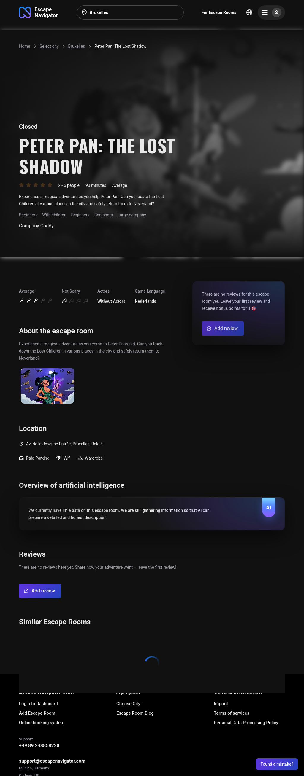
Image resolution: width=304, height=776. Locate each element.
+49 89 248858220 (39, 745)
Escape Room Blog (135, 713)
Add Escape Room (37, 713)
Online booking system (41, 722)
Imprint (221, 703)
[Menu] (271, 12)
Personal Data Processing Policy (246, 722)
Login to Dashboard (38, 703)
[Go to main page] (38, 12)
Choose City (128, 703)
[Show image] (47, 386)
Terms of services (231, 713)
